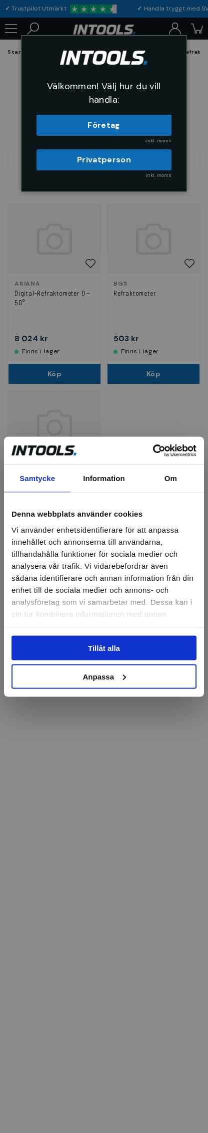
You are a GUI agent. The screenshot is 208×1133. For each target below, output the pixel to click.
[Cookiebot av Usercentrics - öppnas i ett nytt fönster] (152, 450)
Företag (104, 125)
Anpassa (104, 676)
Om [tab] (170, 478)
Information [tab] (104, 478)
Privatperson (104, 159)
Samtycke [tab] (37, 478)
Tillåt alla (104, 648)
